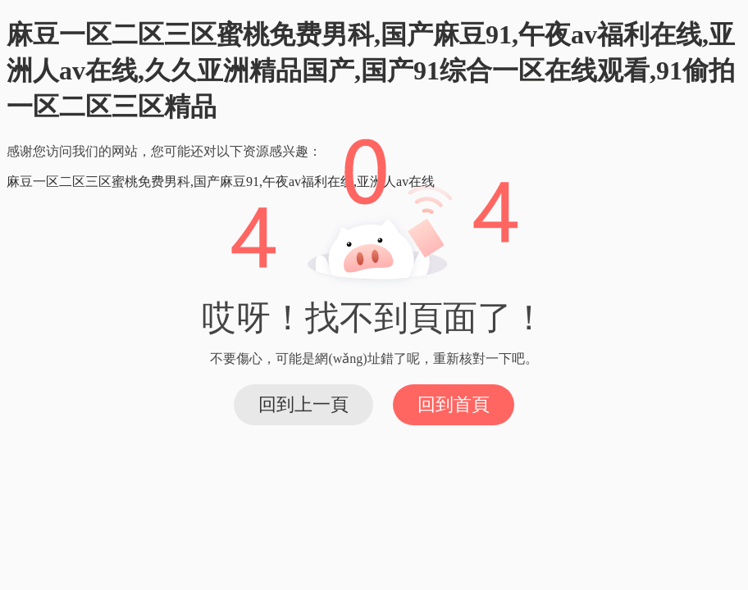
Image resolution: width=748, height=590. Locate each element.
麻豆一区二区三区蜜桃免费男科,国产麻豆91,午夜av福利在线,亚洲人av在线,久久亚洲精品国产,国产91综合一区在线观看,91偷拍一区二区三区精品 (371, 70)
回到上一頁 (303, 404)
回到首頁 (453, 404)
